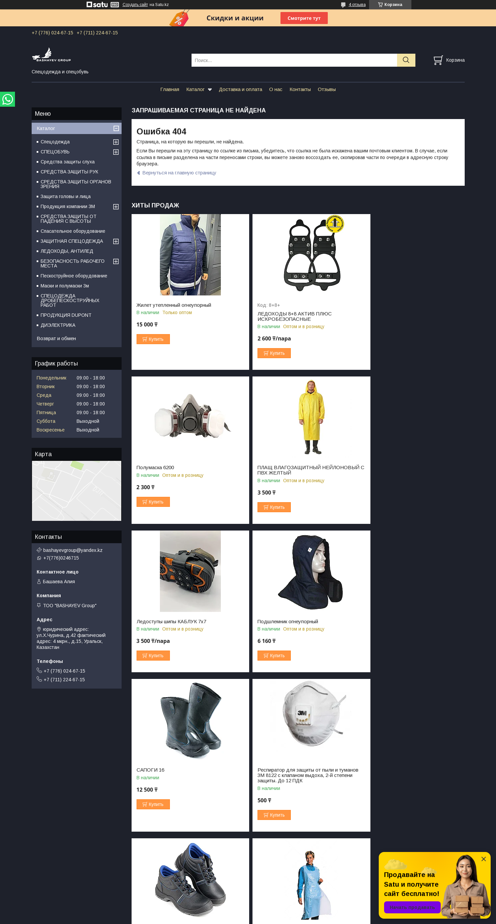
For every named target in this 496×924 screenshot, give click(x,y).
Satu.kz (277, 911)
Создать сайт (135, 4)
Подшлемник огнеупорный (391, 467)
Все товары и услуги (437, 843)
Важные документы (377, 892)
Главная (169, 89)
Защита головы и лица (66, 196)
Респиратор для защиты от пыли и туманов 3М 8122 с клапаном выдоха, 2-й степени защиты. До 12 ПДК (296, 627)
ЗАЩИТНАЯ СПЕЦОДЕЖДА (72, 241)
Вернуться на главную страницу (179, 172)
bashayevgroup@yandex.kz (73, 550)
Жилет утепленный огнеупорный (174, 305)
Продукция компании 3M (68, 206)
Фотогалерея (370, 877)
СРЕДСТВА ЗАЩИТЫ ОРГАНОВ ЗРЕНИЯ (76, 184)
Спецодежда (55, 141)
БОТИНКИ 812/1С (381, 621)
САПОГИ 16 (150, 621)
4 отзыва (357, 4)
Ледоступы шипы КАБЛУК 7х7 (283, 467)
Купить (156, 339)
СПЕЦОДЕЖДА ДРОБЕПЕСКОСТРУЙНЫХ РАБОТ (70, 300)
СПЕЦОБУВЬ (55, 151)
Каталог (195, 89)
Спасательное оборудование (73, 231)
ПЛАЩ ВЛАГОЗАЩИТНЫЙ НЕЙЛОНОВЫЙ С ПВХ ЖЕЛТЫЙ (175, 470)
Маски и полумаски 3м (65, 285)
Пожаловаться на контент (272, 917)
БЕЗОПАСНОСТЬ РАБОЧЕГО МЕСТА (73, 263)
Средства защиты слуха (68, 161)
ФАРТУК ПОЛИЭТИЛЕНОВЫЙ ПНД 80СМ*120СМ (179, 783)
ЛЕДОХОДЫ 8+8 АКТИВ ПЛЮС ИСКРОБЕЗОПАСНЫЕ (285, 316)
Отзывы (327, 89)
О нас (275, 89)
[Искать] (406, 60)
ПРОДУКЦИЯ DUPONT (66, 315)
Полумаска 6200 (379, 305)
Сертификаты (371, 885)
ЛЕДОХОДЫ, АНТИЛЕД (67, 251)
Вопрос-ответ (263, 877)
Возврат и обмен (56, 338)
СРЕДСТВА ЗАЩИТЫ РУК (69, 171)
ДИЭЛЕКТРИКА (58, 325)
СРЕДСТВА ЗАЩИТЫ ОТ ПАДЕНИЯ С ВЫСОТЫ (69, 219)
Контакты (300, 89)
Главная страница (52, 877)
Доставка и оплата (240, 89)
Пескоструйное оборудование (74, 275)
